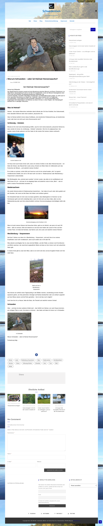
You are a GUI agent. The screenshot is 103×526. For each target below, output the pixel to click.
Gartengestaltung (15, 403)
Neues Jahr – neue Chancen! (77, 97)
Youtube (71, 513)
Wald (56, 363)
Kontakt (72, 21)
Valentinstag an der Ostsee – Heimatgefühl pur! (82, 83)
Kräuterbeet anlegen (14, 405)
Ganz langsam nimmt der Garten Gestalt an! (82, 46)
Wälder (10, 366)
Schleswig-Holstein (27, 363)
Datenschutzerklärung (51, 21)
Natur (38, 360)
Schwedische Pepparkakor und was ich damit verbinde (81, 104)
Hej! (30, 21)
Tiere (50, 363)
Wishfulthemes (76, 520)
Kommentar (11, 433)
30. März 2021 (16, 82)
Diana (35, 21)
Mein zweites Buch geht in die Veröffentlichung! (78, 68)
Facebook (31, 513)
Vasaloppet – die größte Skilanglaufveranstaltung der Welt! (79, 75)
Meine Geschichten (15, 76)
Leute (16, 360)
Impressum (64, 21)
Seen (44, 363)
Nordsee (11, 363)
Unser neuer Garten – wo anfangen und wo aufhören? (44, 409)
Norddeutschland (58, 360)
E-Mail (9, 461)
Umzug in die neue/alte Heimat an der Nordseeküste (59, 409)
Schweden (37, 363)
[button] (36, 354)
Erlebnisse (60, 405)
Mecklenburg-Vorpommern (27, 360)
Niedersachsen (28, 191)
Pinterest (58, 513)
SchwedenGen (51, 11)
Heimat (10, 360)
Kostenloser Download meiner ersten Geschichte (80, 90)
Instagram (45, 513)
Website (39, 461)
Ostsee (18, 363)
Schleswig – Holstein (29, 129)
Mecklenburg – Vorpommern (35, 237)
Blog (41, 21)
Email (39, 494)
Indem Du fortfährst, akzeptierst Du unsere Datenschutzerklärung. (49, 501)
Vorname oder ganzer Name (45, 488)
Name (9, 453)
